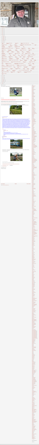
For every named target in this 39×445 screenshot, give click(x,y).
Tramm (32, 390)
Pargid (32, 279)
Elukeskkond (33, 120)
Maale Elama (33, 236)
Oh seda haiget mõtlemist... (30, 65)
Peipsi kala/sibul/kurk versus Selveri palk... (5, 61)
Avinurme (33, 100)
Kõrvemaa (33, 203)
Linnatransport (33, 219)
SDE (32, 353)
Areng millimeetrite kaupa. (10, 53)
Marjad (32, 242)
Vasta (4, 135)
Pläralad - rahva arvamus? (24, 61)
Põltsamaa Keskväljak (34, 300)
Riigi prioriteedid (29, 63)
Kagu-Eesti (33, 174)
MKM (32, 250)
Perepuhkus (33, 285)
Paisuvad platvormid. (27, 58)
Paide (32, 273)
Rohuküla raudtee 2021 (34, 335)
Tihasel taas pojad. (24, 56)
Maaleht (32, 237)
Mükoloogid (33, 257)
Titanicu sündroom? (16, 56)
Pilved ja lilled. (31, 60)
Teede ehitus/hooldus (34, 385)
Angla (32, 94)
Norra (32, 265)
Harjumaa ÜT (33, 137)
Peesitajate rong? (8, 51)
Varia (32, 413)
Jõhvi (32, 163)
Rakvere (32, 316)
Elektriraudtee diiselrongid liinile (27, 53)
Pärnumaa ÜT (33, 311)
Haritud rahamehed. (23, 58)
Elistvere (33, 116)
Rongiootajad (33, 340)
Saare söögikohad (33, 347)
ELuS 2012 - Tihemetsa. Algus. (4, 73)
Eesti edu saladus (28, 68)
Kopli (32, 197)
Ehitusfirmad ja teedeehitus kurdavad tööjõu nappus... (21, 65)
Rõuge (32, 345)
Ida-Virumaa (33, 144)
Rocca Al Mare (33, 329)
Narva (32, 260)
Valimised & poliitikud (34, 411)
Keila (32, 182)
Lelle (32, 215)
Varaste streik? (24, 68)
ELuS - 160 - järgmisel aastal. (23, 55)
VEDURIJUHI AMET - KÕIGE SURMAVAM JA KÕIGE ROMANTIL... (25, 45)
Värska (32, 432)
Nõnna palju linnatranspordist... (28, 51)
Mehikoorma (33, 245)
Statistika (33, 361)
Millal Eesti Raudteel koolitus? (23, 48)
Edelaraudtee (33, 108)
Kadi (32, 171)
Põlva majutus (33, 302)
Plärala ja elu (20, 56)
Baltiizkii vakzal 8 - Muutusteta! (3, 53)
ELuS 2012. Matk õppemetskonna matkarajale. (27, 72)
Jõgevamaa (33, 158)
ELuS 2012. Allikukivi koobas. (13, 72)
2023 (2, 31)
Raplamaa (33, 318)
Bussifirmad (33, 103)
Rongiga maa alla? (3, 43)
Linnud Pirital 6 (3, 63)
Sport (32, 360)
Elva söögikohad (33, 123)
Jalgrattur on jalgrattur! (3, 51)
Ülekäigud (33, 437)
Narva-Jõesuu (33, 261)
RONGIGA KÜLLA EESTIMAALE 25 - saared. (31, 55)
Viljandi (32, 418)
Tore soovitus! (33, 43)
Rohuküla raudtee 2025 (34, 337)
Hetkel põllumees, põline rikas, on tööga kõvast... (10, 65)
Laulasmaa (33, 213)
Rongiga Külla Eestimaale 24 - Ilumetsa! (8, 63)
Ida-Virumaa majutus (34, 145)
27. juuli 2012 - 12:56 (5, 130)
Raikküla (33, 313)
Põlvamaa (33, 303)
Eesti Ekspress (33, 110)
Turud (32, 395)
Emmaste (33, 124)
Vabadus (33, 406)
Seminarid (33, 356)
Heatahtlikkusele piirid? (30, 50)
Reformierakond (33, 323)
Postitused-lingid (33, 292)
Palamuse (33, 274)
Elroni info (33, 118)
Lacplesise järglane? (32, 58)
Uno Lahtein (33, 403)
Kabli (32, 170)
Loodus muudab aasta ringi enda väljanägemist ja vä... (7, 67)
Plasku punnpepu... (23, 51)
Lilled (32, 218)
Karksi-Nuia (33, 178)
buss (32, 102)
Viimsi (32, 416)
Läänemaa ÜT (33, 234)
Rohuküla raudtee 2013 (34, 331)
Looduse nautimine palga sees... (17, 53)
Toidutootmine (33, 387)
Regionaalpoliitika (33, 324)
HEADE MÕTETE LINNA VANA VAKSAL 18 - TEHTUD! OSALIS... (7, 48)
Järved (32, 168)
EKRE (32, 115)
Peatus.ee (33, 281)
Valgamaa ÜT (33, 410)
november (3, 37)
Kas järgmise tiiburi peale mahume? (4, 45)
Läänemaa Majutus (33, 232)
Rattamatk (33, 321)
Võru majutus (33, 426)
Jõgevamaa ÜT (33, 161)
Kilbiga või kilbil (29, 48)
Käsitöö (32, 207)
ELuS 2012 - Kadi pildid (8, 70)
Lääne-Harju (33, 228)
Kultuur (32, 199)
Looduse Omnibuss (33, 221)
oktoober (3, 38)
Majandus (33, 240)
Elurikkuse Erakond (33, 121)
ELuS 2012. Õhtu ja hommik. (19, 72)
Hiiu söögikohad (33, 139)
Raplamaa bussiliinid (34, 319)
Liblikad (32, 216)
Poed (32, 290)
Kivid (32, 189)
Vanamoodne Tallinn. (11, 68)
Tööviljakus (33, 400)
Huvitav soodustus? (11, 45)
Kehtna (32, 181)
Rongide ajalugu (33, 339)
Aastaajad (33, 86)
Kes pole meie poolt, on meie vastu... (32, 61)
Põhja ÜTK (33, 297)
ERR (32, 126)
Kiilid (32, 186)
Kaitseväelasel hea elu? (18, 48)
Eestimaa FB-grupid (34, 112)
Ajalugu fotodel (33, 89)
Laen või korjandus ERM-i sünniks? (17, 68)
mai (2, 76)
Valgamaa (33, 408)
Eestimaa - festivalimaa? (15, 45)
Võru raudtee (33, 427)
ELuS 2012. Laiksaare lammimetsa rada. (5, 72)
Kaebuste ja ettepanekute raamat (4, 58)
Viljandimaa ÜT (33, 422)
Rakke (32, 315)
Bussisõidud (33, 105)
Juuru (32, 155)
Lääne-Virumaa (33, 229)
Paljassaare (33, 277)
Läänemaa (33, 231)
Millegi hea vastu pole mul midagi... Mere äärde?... (25, 43)
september (3, 39)
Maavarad (33, 239)
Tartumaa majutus (33, 380)
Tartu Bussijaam (33, 377)
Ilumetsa (33, 149)
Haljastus (33, 134)
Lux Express (33, 226)
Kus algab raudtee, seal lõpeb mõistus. (5, 68)
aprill (2, 77)
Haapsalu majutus (33, 131)
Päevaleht (33, 306)
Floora (32, 128)
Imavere (32, 150)
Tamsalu (32, 374)
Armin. (32, 97)
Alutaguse (33, 92)
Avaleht (16, 183)
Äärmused (33, 435)
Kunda (32, 200)
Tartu (32, 376)
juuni (2, 75)
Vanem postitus (29, 183)
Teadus (32, 384)
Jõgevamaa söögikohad (34, 160)
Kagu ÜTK (33, 173)
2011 (2, 82)
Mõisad (32, 255)
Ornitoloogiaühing (33, 271)
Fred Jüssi (33, 129)
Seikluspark (33, 355)
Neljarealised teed (33, 263)
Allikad (32, 91)
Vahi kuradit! (19, 55)
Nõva (32, 268)
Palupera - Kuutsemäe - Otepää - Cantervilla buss (13, 60)
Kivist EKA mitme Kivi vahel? (19, 67)
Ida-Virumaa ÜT (33, 147)
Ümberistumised (33, 438)
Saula (32, 352)
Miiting (32, 248)
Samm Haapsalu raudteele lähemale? (17, 46)
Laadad (32, 211)
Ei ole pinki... (10, 55)
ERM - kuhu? (24, 46)
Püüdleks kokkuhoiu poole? (4, 50)
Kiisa (32, 187)
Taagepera (33, 366)
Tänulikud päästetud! (16, 50)
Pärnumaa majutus (33, 310)
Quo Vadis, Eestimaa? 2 (12, 51)
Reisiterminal (33, 327)
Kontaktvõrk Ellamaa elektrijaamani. (4, 55)
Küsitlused (33, 208)
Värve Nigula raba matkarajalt (14, 70)
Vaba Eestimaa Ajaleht (34, 405)
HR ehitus (33, 142)
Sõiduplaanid (33, 363)
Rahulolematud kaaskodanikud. (10, 50)
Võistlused (33, 424)
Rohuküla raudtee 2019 (34, 334)
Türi (32, 401)
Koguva (32, 192)
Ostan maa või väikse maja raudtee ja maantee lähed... (16, 61)
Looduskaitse (33, 223)
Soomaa (32, 358)
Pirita (32, 287)
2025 (2, 29)
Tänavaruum (33, 398)
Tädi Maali (33, 397)
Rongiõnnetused (33, 343)
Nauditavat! (35, 45)
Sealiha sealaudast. (33, 48)
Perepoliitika (33, 284)
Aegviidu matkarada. (18, 51)
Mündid (32, 258)
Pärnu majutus (33, 308)
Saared (32, 348)
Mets (32, 247)
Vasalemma (33, 414)
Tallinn (32, 369)
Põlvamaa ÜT (33, 305)
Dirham (32, 107)
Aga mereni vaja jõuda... (16, 43)
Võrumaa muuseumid (34, 429)
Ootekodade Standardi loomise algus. (23, 50)
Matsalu (32, 244)
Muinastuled (33, 252)
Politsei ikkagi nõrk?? (14, 55)
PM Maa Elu (33, 289)
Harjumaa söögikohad (34, 136)
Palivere (32, 276)
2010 (2, 83)
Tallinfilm (33, 368)
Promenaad (33, 294)
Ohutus (32, 269)
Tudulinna (33, 392)
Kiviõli (32, 190)
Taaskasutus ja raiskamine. (25, 60)
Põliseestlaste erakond (34, 298)
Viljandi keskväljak (33, 419)
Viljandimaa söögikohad (34, 421)
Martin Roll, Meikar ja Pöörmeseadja (26, 67)
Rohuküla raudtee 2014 (34, 332)
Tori (32, 389)
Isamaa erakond (33, 152)
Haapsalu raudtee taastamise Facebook (9, 43)
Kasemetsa (33, 179)
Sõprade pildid (33, 364)
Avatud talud (33, 99)
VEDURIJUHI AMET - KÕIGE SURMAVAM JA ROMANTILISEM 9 (19, 63)
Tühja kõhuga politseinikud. (32, 68)
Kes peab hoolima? (35, 60)
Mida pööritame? (21, 60)
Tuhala (32, 393)
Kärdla (32, 205)
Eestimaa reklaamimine (34, 113)
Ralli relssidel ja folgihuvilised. (3, 46)
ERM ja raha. (33, 53)
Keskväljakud (33, 184)
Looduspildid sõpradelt (34, 224)
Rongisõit (33, 342)
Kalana (32, 176)
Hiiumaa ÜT (33, 141)
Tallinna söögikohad (34, 371)
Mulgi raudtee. (14, 67)
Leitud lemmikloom (3, 65)
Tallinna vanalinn (33, 372)
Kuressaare (33, 202)
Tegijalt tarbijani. (33, 63)
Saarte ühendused (33, 350)
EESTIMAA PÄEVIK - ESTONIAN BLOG (11, 3)
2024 (2, 30)
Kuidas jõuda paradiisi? (17, 58)
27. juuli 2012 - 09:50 (4, 117)
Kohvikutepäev (33, 195)
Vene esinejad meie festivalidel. (11, 58)
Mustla (32, 253)
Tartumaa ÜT (33, 382)
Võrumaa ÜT (33, 430)
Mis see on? (23, 53)
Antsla (32, 95)
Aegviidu (33, 87)
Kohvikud (33, 194)
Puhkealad (33, 295)
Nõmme (32, 266)
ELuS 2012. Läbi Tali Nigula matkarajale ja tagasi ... (24, 70)
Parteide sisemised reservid (10, 56)
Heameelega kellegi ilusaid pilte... (30, 56)
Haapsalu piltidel (33, 132)
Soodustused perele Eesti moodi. (4, 60)
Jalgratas (33, 153)
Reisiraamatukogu (33, 326)
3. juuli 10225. (31, 70)
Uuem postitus (3, 183)
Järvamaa (33, 166)
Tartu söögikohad (33, 379)
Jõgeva (32, 157)
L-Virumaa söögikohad (34, 210)
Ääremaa (33, 434)
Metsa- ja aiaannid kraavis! (10, 46)
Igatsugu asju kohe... (3, 70)
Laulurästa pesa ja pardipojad (33, 67)
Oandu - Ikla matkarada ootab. (4, 56)
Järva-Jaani (33, 165)
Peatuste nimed (33, 282)
